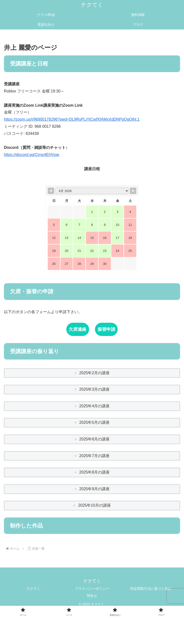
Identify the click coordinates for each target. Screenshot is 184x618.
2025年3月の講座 (94, 389)
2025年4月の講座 (94, 406)
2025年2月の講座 (94, 373)
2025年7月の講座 (94, 456)
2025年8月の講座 (94, 472)
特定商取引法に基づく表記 (150, 589)
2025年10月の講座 (94, 505)
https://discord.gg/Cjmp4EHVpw (31, 155)
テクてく (33, 589)
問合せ (92, 596)
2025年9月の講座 (94, 489)
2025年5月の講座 (94, 422)
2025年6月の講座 (94, 439)
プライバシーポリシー (92, 589)
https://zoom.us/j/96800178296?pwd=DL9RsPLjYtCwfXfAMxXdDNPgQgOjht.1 (72, 119)
